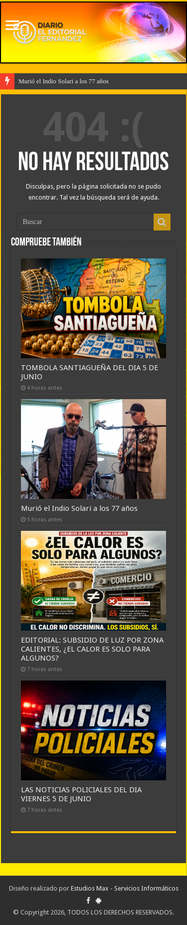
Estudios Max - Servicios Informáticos (125, 888)
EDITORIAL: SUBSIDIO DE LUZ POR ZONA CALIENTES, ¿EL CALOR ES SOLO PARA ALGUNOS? (92, 649)
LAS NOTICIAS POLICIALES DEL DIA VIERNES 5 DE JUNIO (81, 794)
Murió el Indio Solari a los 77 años (63, 81)
